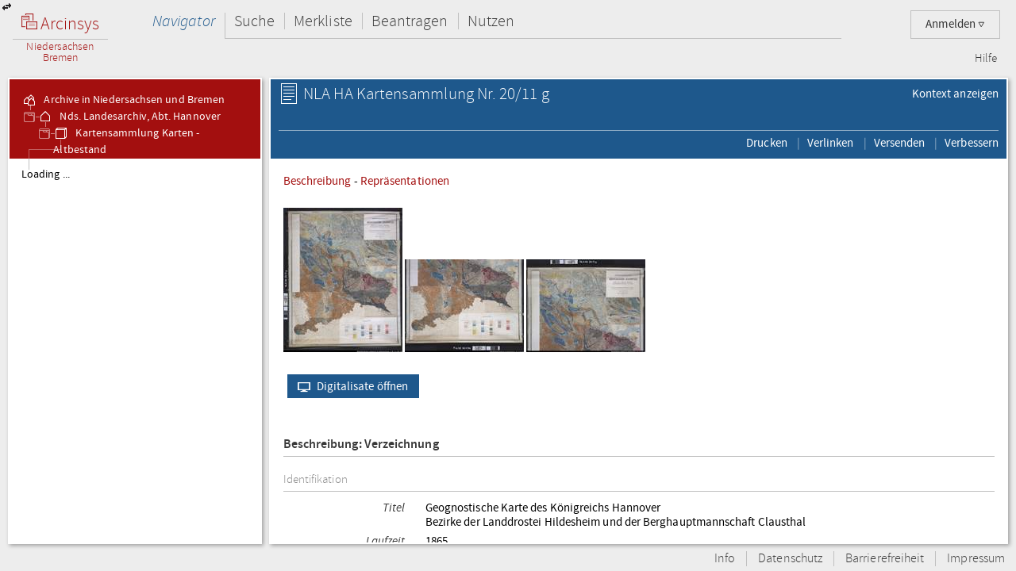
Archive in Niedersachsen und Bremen (123, 100)
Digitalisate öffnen (349, 386)
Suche (254, 21)
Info (724, 558)
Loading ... (45, 174)
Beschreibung (317, 181)
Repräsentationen (404, 181)
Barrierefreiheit (884, 558)
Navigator (183, 21)
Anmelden (955, 24)
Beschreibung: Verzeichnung (361, 444)
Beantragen (409, 21)
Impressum (976, 558)
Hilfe (986, 59)
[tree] (135, 350)
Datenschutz (790, 558)
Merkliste (323, 21)
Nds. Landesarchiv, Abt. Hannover (129, 116)
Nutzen (491, 21)
